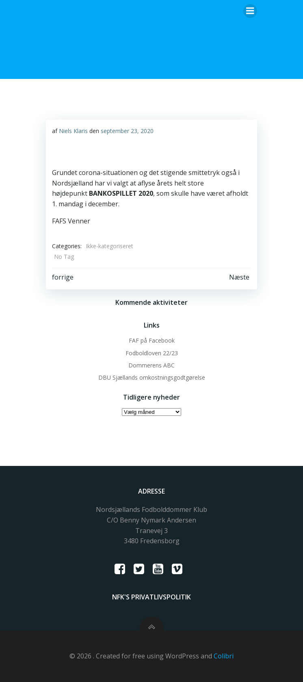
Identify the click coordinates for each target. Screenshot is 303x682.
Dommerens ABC (151, 365)
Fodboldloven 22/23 (152, 353)
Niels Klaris (73, 131)
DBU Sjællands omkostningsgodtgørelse (151, 377)
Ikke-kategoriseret (109, 246)
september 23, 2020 (127, 131)
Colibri (224, 655)
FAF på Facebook (152, 340)
